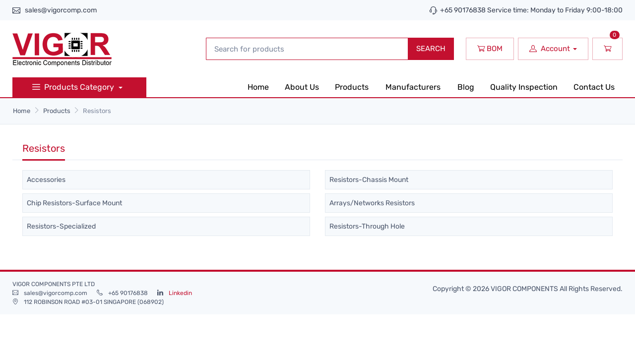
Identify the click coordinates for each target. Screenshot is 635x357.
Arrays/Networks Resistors (372, 203)
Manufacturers (413, 87)
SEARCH (430, 48)
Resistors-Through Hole (367, 226)
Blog (465, 87)
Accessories (46, 180)
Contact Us (594, 87)
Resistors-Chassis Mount (368, 180)
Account (549, 48)
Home (258, 87)
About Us (302, 87)
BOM (490, 48)
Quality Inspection (524, 87)
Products (352, 87)
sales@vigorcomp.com (61, 10)
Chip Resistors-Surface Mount (74, 203)
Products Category (74, 87)
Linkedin (180, 293)
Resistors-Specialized (61, 226)
